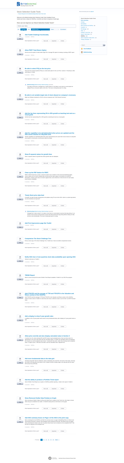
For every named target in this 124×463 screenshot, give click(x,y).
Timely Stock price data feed (34, 195)
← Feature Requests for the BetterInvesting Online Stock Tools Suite (31, 13)
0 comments (27, 140)
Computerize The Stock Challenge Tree (38, 238)
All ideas (82, 22)
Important (55, 41)
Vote (20, 38)
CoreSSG (83, 27)
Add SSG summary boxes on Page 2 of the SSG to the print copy (47, 418)
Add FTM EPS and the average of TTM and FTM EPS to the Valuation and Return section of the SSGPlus (49, 294)
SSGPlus (32, 36)
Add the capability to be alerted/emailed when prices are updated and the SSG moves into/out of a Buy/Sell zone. (49, 133)
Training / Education (85, 39)
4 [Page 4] (48, 439)
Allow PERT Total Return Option (35, 50)
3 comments (27, 302)
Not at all (47, 41)
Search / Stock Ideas (85, 34)
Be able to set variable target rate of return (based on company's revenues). (50, 95)
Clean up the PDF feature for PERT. (36, 172)
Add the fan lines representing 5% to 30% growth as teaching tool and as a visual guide (50, 114)
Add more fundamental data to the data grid (39, 358)
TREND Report (30, 275)
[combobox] (92, 45)
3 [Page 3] (46, 439)
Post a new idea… (85, 20)
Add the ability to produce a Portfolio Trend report (42, 380)
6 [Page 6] (53, 439)
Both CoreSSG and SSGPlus (87, 25)
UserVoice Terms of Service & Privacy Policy (67, 458)
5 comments (27, 55)
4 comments (27, 36)
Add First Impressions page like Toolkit (38, 223)
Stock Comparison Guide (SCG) (87, 37)
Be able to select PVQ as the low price (38, 68)
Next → (57, 439)
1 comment (27, 225)
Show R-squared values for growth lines (38, 154)
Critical (63, 41)
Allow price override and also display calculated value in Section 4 (47, 336)
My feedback (63, 29)
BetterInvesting (88, 52)
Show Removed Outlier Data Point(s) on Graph (40, 398)
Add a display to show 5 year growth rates (39, 316)
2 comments (27, 243)
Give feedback (87, 48)
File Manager (83, 29)
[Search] (104, 45)
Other (82, 30)
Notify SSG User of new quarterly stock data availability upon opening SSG (50, 257)
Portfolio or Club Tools (85, 32)
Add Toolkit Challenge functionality (37, 35)
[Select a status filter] (55, 29)
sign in (92, 11)
